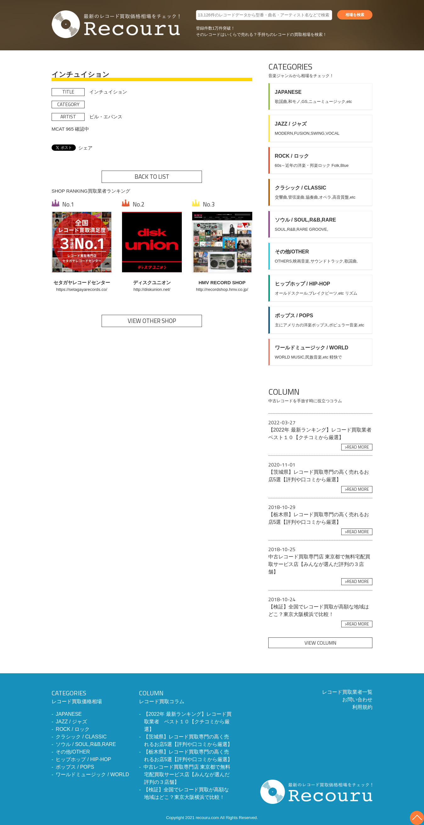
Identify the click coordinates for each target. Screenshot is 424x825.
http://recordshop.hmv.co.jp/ (222, 289)
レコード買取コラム (186, 696)
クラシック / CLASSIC (81, 736)
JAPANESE (68, 714)
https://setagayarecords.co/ (81, 289)
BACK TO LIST (152, 176)
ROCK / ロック (73, 729)
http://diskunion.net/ (151, 289)
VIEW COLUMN (320, 643)
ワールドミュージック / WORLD (92, 774)
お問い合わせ (357, 699)
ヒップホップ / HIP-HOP (83, 759)
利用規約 (362, 707)
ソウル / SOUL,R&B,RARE (86, 744)
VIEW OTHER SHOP (152, 320)
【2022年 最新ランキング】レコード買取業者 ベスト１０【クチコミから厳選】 (187, 721)
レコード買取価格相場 (90, 696)
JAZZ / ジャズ (71, 721)
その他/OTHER (73, 751)
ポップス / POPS (75, 767)
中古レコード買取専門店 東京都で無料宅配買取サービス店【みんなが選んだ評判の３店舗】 (186, 774)
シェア (85, 147)
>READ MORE (357, 447)
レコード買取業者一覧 (347, 692)
